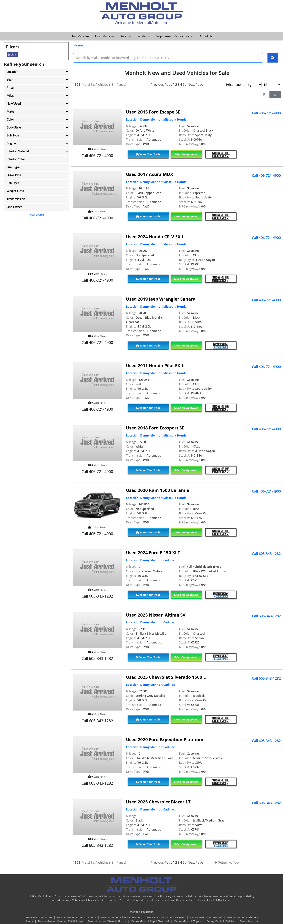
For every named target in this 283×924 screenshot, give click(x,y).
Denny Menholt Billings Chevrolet (121, 917)
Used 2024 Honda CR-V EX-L (155, 236)
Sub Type (13, 135)
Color (10, 119)
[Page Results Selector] (272, 84)
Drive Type (14, 175)
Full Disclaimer (222, 900)
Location (12, 72)
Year (10, 80)
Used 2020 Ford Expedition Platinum (164, 740)
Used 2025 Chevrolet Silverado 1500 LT (167, 677)
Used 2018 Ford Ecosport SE (155, 428)
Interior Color (16, 159)
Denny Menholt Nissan (39, 917)
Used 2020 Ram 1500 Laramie (157, 490)
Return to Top (226, 862)
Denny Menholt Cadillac (220, 921)
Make (10, 112)
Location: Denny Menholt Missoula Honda (156, 120)
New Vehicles (80, 36)
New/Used (14, 104)
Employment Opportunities (175, 36)
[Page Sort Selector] (243, 84)
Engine (11, 143)
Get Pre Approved (186, 154)
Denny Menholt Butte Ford (206, 917)
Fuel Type (13, 167)
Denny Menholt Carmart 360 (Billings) (60, 921)
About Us (206, 36)
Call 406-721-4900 (266, 113)
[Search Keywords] (272, 58)
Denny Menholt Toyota (188, 921)
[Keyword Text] (168, 58)
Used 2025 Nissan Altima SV (156, 615)
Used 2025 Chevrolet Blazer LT (158, 802)
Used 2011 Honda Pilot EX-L (155, 366)
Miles (10, 96)
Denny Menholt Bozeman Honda (76, 917)
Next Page (195, 84)
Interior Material (18, 151)
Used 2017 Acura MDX (149, 174)
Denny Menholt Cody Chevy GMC (166, 917)
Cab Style (13, 183)
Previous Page (161, 84)
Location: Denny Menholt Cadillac (150, 560)
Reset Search (36, 214)
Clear (12, 54)
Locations (143, 36)
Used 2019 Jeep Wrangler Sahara (161, 299)
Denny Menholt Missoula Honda (107, 921)
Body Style (14, 127)
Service (125, 36)
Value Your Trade (148, 154)
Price (10, 88)
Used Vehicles (105, 36)
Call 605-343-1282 (266, 553)
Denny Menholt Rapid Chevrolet (150, 921)
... (186, 84)
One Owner (14, 207)
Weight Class (15, 191)
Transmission (16, 199)
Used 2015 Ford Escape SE (153, 112)
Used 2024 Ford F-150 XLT (153, 552)
